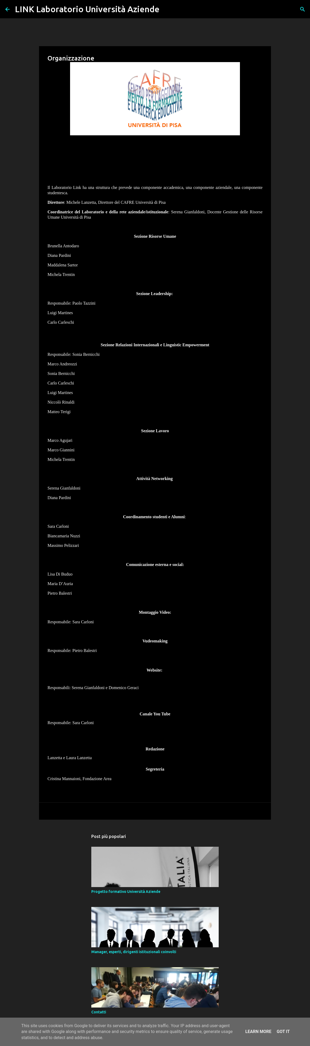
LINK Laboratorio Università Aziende (87, 9)
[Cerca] (167, 9)
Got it (283, 1031)
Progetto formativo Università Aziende (125, 891)
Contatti (98, 1012)
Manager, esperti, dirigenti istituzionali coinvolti (133, 952)
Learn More (258, 1031)
